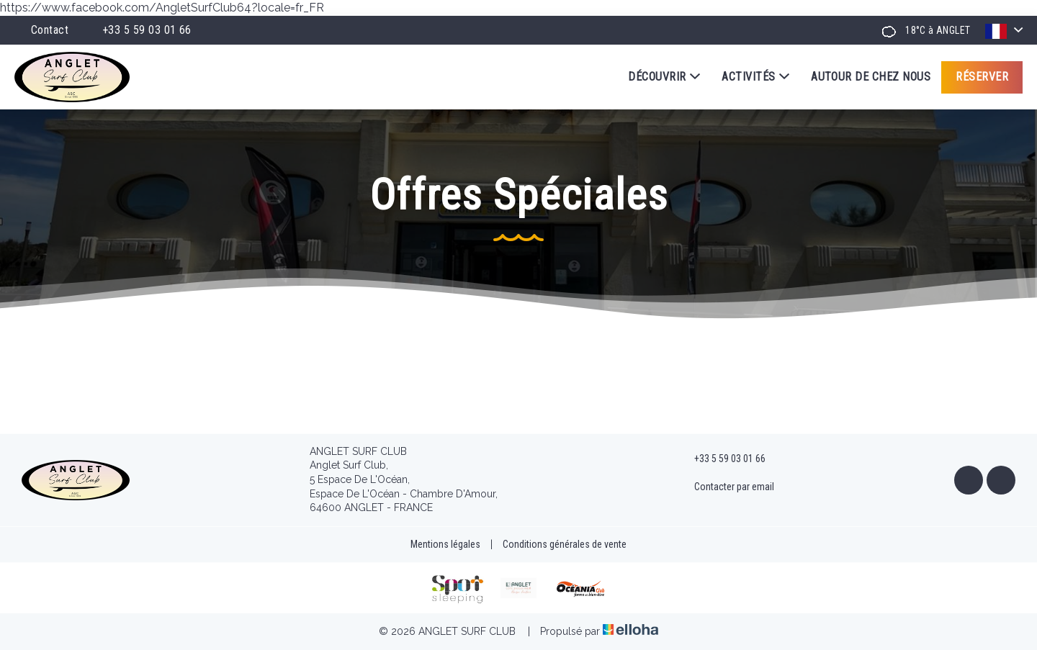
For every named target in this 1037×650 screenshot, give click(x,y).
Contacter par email (726, 487)
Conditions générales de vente (565, 544)
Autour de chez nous (870, 76)
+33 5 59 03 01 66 (722, 458)
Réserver (982, 76)
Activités (755, 77)
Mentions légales (445, 544)
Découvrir (664, 77)
